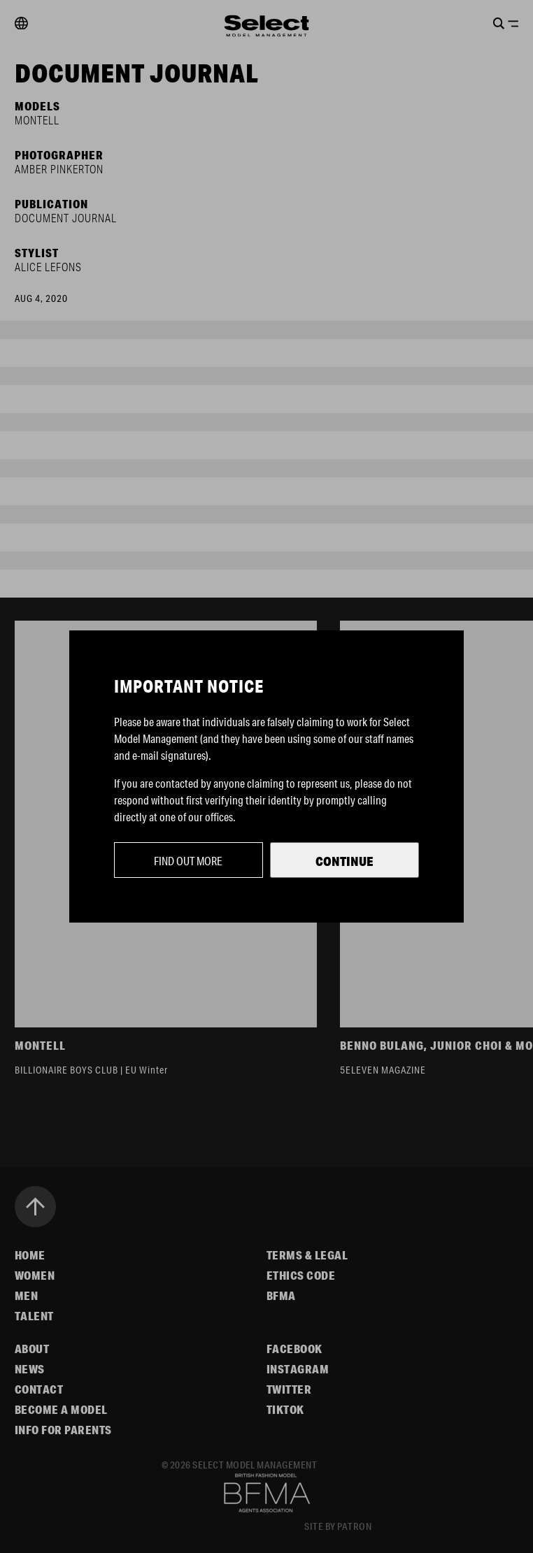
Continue (344, 861)
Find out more (188, 860)
